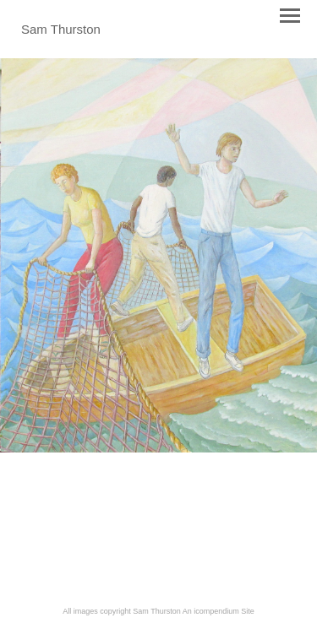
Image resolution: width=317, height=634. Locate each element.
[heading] (61, 30)
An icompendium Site (218, 611)
